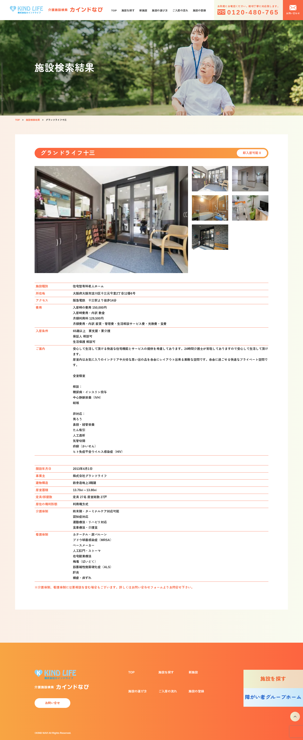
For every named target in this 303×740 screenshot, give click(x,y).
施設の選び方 (160, 10)
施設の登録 (199, 10)
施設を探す (128, 10)
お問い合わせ (293, 13)
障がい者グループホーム (273, 697)
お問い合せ (52, 703)
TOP (114, 10)
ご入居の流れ (180, 10)
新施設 (143, 10)
